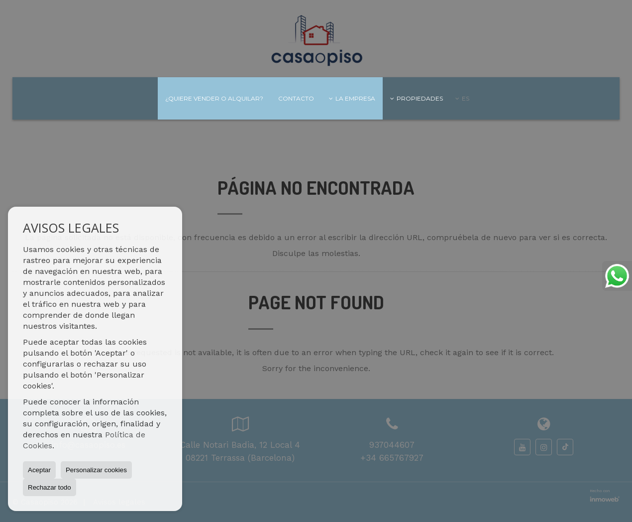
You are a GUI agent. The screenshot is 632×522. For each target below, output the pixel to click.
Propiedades (416, 98)
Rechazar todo (49, 487)
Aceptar (39, 470)
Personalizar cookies (96, 470)
